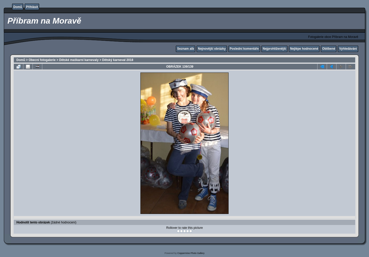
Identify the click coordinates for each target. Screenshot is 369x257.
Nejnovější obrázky (212, 48)
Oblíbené (328, 48)
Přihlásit (32, 7)
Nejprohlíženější (274, 48)
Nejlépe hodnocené (304, 48)
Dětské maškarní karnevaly (79, 60)
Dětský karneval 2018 (117, 60)
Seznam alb (185, 48)
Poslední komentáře (244, 48)
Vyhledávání (348, 48)
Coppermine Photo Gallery (190, 253)
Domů (17, 7)
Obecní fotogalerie (42, 60)
